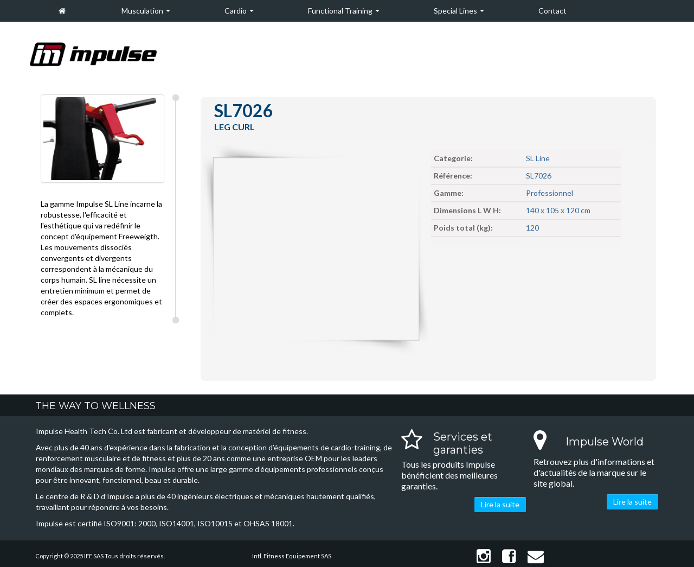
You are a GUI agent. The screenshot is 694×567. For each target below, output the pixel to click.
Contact (552, 10)
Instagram (484, 556)
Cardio (239, 10)
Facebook (509, 556)
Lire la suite (500, 504)
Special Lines (459, 10)
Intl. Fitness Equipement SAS (291, 555)
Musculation (145, 10)
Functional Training (344, 10)
